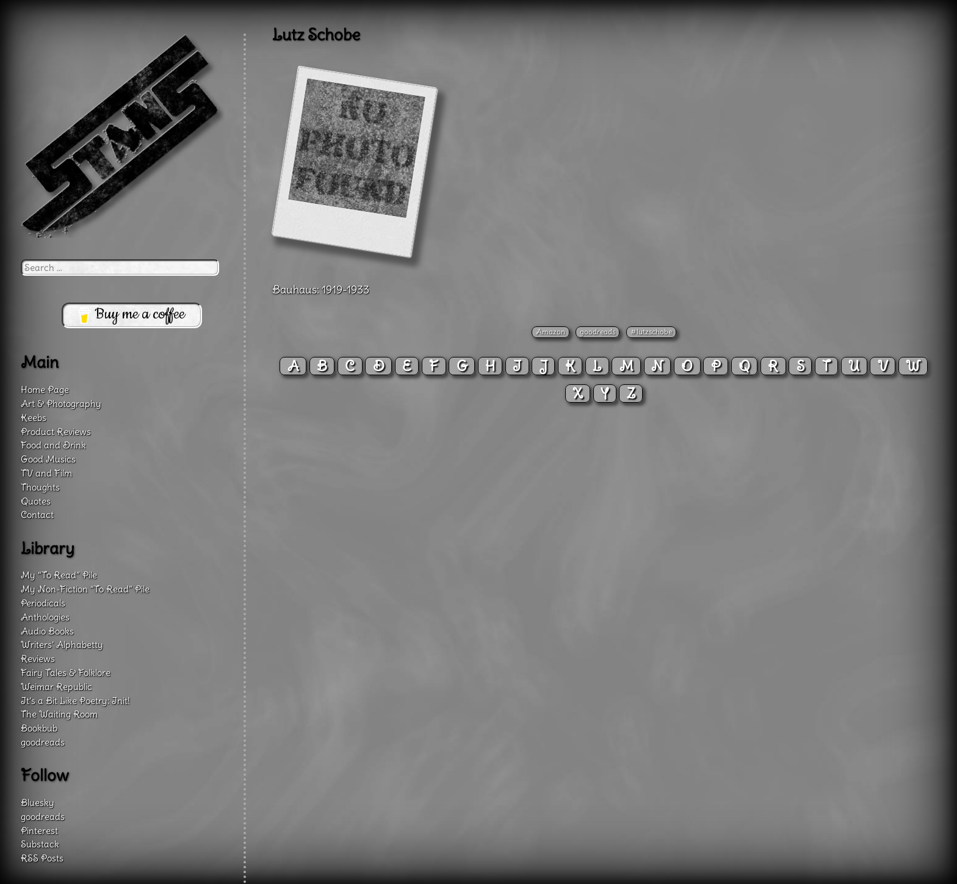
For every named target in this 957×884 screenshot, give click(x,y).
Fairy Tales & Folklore (65, 672)
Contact (37, 514)
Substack (40, 844)
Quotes (36, 501)
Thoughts (40, 487)
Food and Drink (53, 445)
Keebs (33, 417)
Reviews (38, 658)
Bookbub (39, 728)
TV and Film (46, 473)
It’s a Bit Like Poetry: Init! (75, 700)
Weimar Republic (56, 686)
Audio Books (47, 631)
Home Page (45, 389)
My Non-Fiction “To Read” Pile (85, 589)
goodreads (597, 331)
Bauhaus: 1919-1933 (320, 289)
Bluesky (37, 802)
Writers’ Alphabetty (62, 644)
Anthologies (45, 617)
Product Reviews (56, 431)
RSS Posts (42, 858)
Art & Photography (61, 403)
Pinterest (39, 830)
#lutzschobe (651, 331)
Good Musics (48, 459)
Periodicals (43, 603)
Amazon (550, 331)
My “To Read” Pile (59, 575)
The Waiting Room (59, 714)
